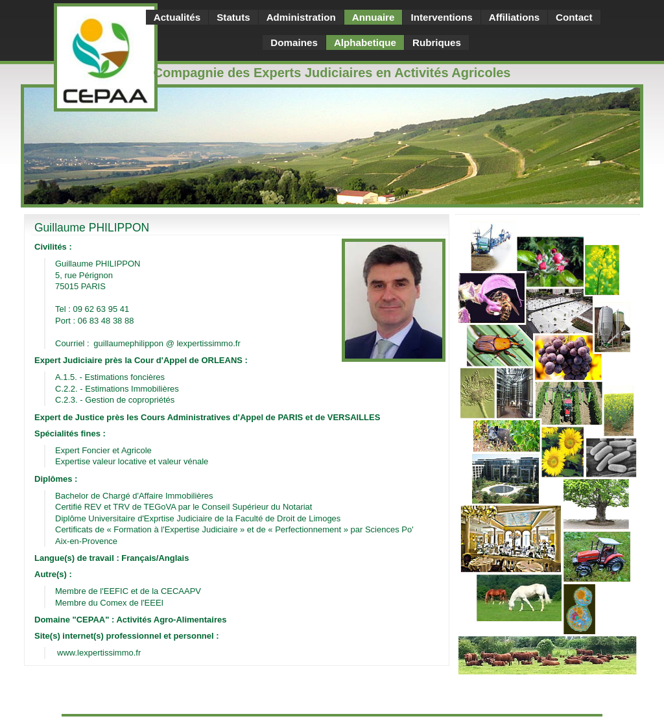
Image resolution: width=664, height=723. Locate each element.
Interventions (441, 17)
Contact (574, 17)
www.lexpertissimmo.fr (99, 653)
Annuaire (373, 17)
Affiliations (514, 17)
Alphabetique (365, 42)
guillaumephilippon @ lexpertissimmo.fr (166, 343)
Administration (301, 17)
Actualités (177, 17)
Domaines (294, 42)
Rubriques (436, 42)
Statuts (233, 17)
